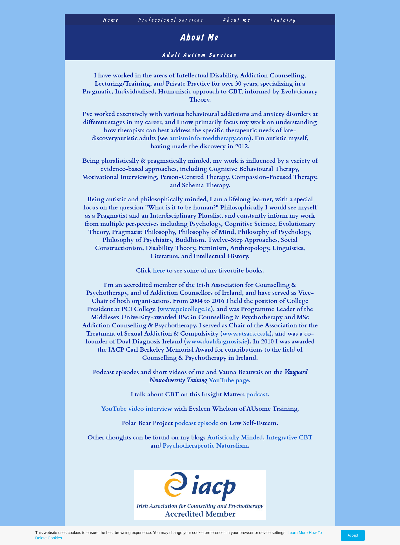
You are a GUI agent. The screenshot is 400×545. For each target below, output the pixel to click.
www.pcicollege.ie (185, 309)
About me (237, 19)
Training (283, 19)
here (159, 270)
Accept (353, 535)
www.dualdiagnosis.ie (216, 341)
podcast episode (197, 423)
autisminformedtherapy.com (209, 138)
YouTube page (228, 380)
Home (111, 19)
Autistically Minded (235, 437)
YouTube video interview (136, 409)
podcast (256, 394)
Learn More (298, 532)
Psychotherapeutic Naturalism (205, 445)
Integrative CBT (289, 437)
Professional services (171, 19)
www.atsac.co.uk (246, 333)
